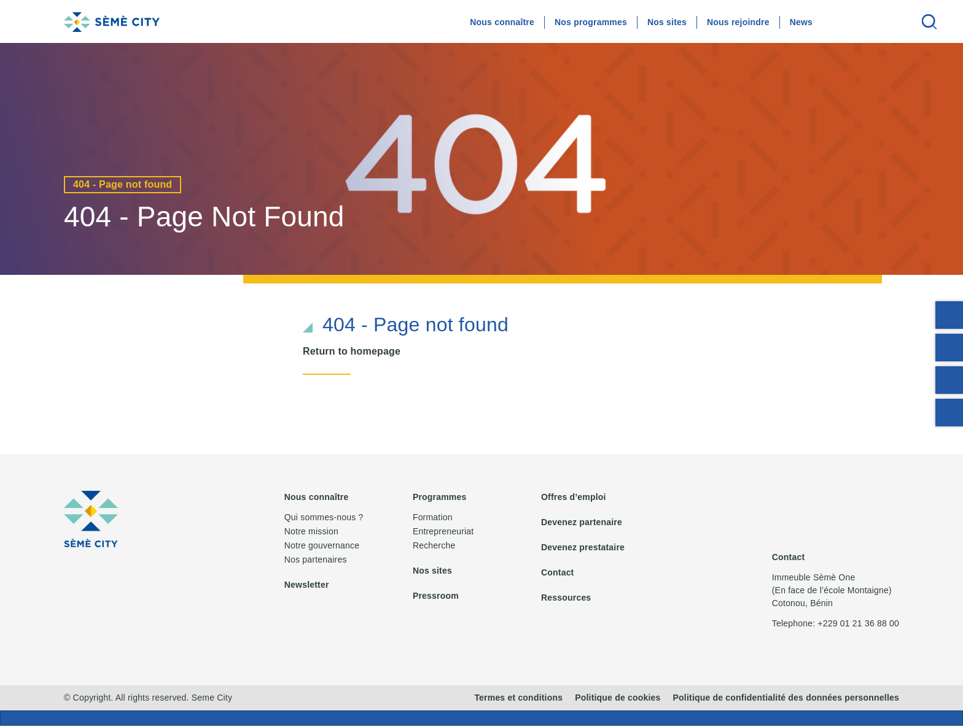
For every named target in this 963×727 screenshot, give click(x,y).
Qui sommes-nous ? (324, 517)
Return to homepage (351, 351)
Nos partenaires (315, 559)
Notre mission (311, 531)
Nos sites (667, 22)
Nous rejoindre (738, 22)
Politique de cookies (617, 699)
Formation (433, 517)
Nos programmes (591, 22)
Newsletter (306, 585)
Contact (557, 572)
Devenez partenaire (581, 522)
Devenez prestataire (583, 547)
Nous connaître (502, 22)
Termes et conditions (518, 699)
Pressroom (436, 596)
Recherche (434, 545)
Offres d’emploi (573, 497)
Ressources (566, 597)
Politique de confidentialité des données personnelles (786, 699)
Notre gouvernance (321, 545)
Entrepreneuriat (443, 531)
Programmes (440, 497)
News (801, 22)
